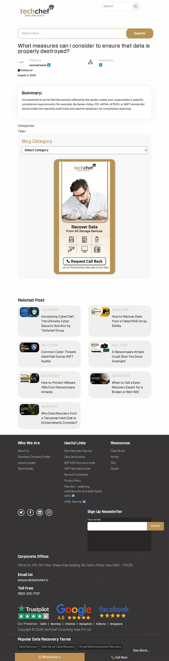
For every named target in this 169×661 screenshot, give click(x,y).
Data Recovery (28, 647)
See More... (141, 650)
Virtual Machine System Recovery (100, 647)
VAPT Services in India (77, 468)
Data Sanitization (74, 457)
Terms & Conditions (76, 474)
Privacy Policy (72, 480)
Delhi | (44, 624)
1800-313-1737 (29, 593)
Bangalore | (86, 624)
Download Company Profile (34, 457)
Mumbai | (57, 624)
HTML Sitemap (75, 501)
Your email (126, 524)
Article (115, 457)
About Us (23, 451)
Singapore (116, 624)
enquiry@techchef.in (33, 580)
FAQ (113, 463)
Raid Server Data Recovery (58, 647)
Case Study (118, 451)
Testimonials (25, 468)
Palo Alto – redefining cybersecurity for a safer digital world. (83, 491)
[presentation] (117, 543)
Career (115, 468)
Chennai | (71, 624)
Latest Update (27, 463)
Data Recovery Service (78, 451)
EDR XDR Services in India (79, 463)
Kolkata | (102, 624)
